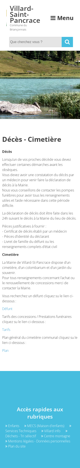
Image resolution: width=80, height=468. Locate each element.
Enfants (12, 425)
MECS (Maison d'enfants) (44, 425)
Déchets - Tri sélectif (36, 433)
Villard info (51, 431)
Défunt (7, 308)
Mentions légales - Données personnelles (37, 441)
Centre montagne (55, 436)
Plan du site (15, 446)
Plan (5, 350)
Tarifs (6, 329)
